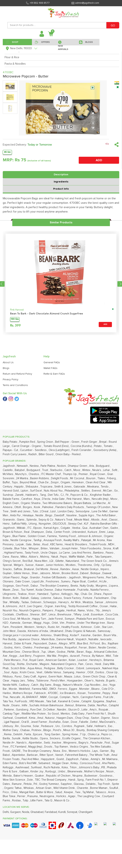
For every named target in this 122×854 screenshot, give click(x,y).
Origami (66, 482)
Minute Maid (82, 519)
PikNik (71, 651)
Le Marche (100, 503)
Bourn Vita (110, 635)
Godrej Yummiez (49, 784)
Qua (85, 528)
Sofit (115, 470)
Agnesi (42, 676)
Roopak (104, 709)
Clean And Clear (96, 482)
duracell (75, 655)
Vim (62, 622)
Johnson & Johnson (90, 536)
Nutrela (100, 680)
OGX (90, 672)
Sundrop (8, 495)
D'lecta (46, 499)
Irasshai (86, 635)
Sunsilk (16, 738)
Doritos (100, 672)
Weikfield (25, 689)
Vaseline (71, 515)
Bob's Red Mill (28, 763)
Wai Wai (52, 655)
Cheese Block (31, 651)
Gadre (114, 528)
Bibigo (47, 730)
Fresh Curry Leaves (15, 454)
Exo (110, 726)
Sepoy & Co (46, 519)
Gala (29, 544)
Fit (67, 495)
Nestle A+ (9, 742)
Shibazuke (32, 486)
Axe (5, 655)
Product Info (61, 189)
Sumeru (66, 581)
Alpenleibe (19, 755)
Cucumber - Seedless (33, 450)
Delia (49, 532)
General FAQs (51, 362)
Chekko (28, 647)
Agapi (72, 796)
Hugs (46, 622)
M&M (43, 697)
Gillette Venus (53, 672)
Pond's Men (58, 680)
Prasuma (32, 796)
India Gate (58, 499)
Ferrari (83, 647)
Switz (47, 742)
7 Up (83, 734)
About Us (8, 362)
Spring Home (70, 734)
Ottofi (18, 507)
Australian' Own (99, 528)
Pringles (63, 655)
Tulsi (35, 511)
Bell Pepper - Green (67, 441)
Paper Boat (79, 581)
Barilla (7, 738)
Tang (43, 495)
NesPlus (102, 705)
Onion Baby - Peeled (68, 454)
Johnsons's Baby (89, 767)
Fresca (86, 655)
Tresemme (94, 693)
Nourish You (10, 610)
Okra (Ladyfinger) (59, 450)
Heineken (78, 482)
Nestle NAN (10, 684)
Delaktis (91, 784)
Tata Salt (51, 701)
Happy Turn (39, 618)
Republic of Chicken (58, 775)
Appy (15, 672)
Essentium (97, 614)
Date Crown (22, 581)
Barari (80, 651)
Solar (36, 726)
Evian (66, 722)
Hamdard (43, 594)
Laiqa (110, 532)
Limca (52, 614)
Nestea (34, 466)
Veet (40, 672)
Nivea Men (41, 561)
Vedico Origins (79, 746)
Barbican (32, 755)
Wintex (86, 470)
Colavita (8, 548)
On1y (97, 565)
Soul (7, 672)
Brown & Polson (13, 532)
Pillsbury (8, 676)
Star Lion (107, 627)
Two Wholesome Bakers (57, 503)
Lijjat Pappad (12, 722)
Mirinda (7, 775)
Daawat (107, 573)
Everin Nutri (56, 676)
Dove (74, 722)
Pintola (28, 784)
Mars (87, 499)
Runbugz (51, 771)
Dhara (98, 594)
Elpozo (37, 528)
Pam (81, 664)
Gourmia (26, 726)
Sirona (107, 548)
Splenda (31, 519)
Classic (114, 519)
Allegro (63, 643)
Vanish (59, 755)
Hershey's (95, 660)
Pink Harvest (17, 310)
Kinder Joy (37, 771)
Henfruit (71, 610)
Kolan (72, 660)
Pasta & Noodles (15, 63)
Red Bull (28, 561)
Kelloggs (8, 767)
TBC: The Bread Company (51, 779)
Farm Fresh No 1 (96, 713)
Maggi (38, 622)
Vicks (90, 610)
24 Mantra (22, 478)
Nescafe (15, 697)
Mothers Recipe (23, 693)
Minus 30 (69, 730)
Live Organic (35, 606)
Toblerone (42, 680)
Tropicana (46, 486)
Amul (40, 718)
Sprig (80, 779)
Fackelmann (102, 598)
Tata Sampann (103, 556)
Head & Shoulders (76, 544)
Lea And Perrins (82, 552)
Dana (6, 556)
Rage (25, 577)
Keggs (13, 655)
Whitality (15, 602)
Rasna (15, 556)
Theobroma (85, 565)
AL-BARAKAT (30, 697)
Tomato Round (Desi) (56, 446)
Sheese (35, 614)
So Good (53, 713)
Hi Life (103, 581)
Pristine (71, 622)
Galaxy (35, 598)
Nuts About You (53, 490)
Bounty (81, 730)
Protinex (37, 730)
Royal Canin (36, 660)
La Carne (65, 552)
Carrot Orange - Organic (27, 446)
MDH (111, 544)
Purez (18, 676)
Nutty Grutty (87, 585)
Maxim (7, 589)
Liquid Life (38, 581)
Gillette (59, 561)
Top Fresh (104, 784)
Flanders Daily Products (70, 507)
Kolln (16, 598)
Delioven (36, 602)
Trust (45, 470)
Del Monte (42, 569)
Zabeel (84, 573)
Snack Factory (73, 598)
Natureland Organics (64, 664)
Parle (90, 556)
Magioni (45, 664)
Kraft (116, 548)
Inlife (25, 705)
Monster (84, 689)
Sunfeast (36, 767)
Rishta (21, 664)
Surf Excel (36, 490)
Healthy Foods (70, 627)
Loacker (82, 660)
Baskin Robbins (40, 478)
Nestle (39, 515)
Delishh (18, 734)
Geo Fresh (22, 585)
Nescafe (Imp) (100, 499)
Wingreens (70, 742)
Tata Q (48, 800)
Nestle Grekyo (90, 569)
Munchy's (21, 474)
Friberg (111, 478)
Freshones (53, 581)
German (27, 622)
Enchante (32, 664)
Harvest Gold (11, 490)
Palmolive (48, 507)
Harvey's (64, 602)
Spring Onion (45, 441)
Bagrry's (84, 742)
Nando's (22, 742)
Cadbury (24, 684)
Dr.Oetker (49, 709)
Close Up (112, 672)
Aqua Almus (35, 668)
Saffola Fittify (19, 523)
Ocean (104, 606)
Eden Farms (10, 763)
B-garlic (111, 680)
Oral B (25, 722)
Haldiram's (32, 495)
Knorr (32, 594)
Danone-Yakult (65, 639)
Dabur (35, 585)
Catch (68, 470)
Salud (59, 792)
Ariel (104, 519)
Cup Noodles (92, 684)
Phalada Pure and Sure (90, 618)
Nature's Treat (64, 519)
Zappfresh (72, 759)
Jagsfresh (9, 466)
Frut (25, 660)
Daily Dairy (78, 713)
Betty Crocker (66, 668)
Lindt (86, 614)
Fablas (85, 759)
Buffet (6, 482)
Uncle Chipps (49, 552)
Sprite (115, 784)
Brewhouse (64, 614)
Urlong (33, 523)
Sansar (99, 602)
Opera (44, 738)
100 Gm (15, 319)
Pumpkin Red (27, 441)
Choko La (94, 734)
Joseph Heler (70, 548)
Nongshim (45, 523)
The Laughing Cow (89, 796)
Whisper (34, 548)
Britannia (81, 705)
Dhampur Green (78, 466)
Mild (109, 655)
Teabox (22, 594)
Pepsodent (40, 643)
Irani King (61, 606)
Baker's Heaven (24, 775)
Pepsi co (107, 734)
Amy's (93, 709)
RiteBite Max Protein (34, 713)
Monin (56, 573)
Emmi (102, 532)
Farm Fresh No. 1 (96, 779)
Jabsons (45, 573)
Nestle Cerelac (107, 647)
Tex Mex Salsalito (101, 746)
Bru (104, 643)
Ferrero (63, 689)
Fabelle (84, 722)
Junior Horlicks (55, 565)
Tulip (26, 800)
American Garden (56, 660)
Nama (81, 610)
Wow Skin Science (14, 779)
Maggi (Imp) (35, 746)
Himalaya (28, 515)
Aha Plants (108, 763)
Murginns (102, 585)
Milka (24, 556)
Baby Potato (10, 441)
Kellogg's (67, 594)
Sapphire (66, 784)
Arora (112, 792)
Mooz (77, 470)
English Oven (11, 503)
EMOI (53, 689)
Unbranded (79, 532)
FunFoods (21, 701)
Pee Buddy (10, 639)
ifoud (45, 544)
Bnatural (29, 569)
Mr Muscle (24, 618)
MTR (73, 643)
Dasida (22, 631)
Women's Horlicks (80, 751)
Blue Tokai (9, 796)
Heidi (98, 664)
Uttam (51, 651)
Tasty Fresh (32, 552)
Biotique (95, 573)
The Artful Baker (106, 515)
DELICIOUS (60, 523)
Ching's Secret (12, 561)
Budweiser (91, 775)
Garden (97, 635)
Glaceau (79, 784)
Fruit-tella (83, 589)
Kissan (82, 693)
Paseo (110, 552)
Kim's (17, 647)
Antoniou (46, 635)
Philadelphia (72, 490)
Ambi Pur (15, 515)
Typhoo (55, 594)
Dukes (53, 643)
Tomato (108, 446)
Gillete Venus (22, 573)
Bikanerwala (75, 771)
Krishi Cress (27, 672)
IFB (103, 767)
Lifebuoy (8, 726)
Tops (15, 482)
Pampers (48, 610)
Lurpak (20, 544)
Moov (114, 499)
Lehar (107, 470)
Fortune (88, 598)
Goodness (106, 775)
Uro (58, 726)
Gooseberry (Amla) (105, 450)
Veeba (76, 528)
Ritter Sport (47, 755)
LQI (51, 561)
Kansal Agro (51, 528)
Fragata (60, 610)
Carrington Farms (91, 697)
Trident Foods (98, 544)
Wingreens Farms (94, 577)
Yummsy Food (67, 536)
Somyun (70, 618)
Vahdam (55, 548)
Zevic (16, 589)
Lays (95, 751)
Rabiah (25, 598)
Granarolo (9, 519)
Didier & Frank (23, 643)
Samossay (104, 631)
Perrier (21, 796)
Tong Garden (52, 734)
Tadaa (25, 602)
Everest (97, 490)
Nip (77, 594)
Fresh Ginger (89, 441)
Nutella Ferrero (99, 589)
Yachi (75, 697)
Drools (48, 746)
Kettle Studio (31, 738)
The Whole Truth (99, 755)
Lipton (25, 490)
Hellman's (100, 726)
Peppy (107, 693)
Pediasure (47, 726)
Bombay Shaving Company (103, 730)
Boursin (91, 478)
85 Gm (7, 152)
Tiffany (77, 614)
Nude (6, 705)
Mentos (66, 713)
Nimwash (22, 466)
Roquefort (71, 647)
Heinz (6, 523)
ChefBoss (22, 614)
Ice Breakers (68, 693)
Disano (16, 705)
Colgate (66, 528)
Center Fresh (62, 532)
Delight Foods (60, 478)
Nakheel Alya (110, 668)
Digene (106, 718)
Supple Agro (87, 515)
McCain (108, 490)
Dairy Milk (109, 664)
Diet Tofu (53, 495)
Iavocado (106, 639)
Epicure (38, 734)
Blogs (6, 368)
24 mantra (57, 647)
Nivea (57, 751)
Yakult (55, 556)
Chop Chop (82, 718)
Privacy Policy (10, 379)
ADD (99, 160)
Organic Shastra (31, 503)
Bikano (95, 689)
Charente (83, 788)
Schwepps (50, 602)
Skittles (86, 490)
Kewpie (69, 792)
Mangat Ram (27, 792)
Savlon (95, 718)
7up (44, 651)
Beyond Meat (28, 482)
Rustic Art (54, 627)
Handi (72, 779)
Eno (64, 751)
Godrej (8, 647)
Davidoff (59, 515)
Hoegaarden (75, 680)
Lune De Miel (100, 511)
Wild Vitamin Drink (64, 788)
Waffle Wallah (77, 556)
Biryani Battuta (83, 503)
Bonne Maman (99, 788)
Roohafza (55, 722)
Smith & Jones (63, 486)
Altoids (95, 519)
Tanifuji (37, 540)
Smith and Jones (20, 511)
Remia (8, 734)
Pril (36, 784)
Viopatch (81, 639)
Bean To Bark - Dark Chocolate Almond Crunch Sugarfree (46, 313)
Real (27, 532)
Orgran (49, 606)
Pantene (9, 709)
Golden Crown (37, 536)
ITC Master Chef (51, 474)
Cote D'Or (108, 689)
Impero (105, 569)
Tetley (31, 680)
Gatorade (80, 486)
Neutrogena (47, 796)
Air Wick (76, 602)
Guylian (7, 573)
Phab (6, 668)
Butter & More (45, 792)
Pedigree (50, 668)
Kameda (15, 622)
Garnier (105, 751)
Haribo (7, 693)
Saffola (18, 569)
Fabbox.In (40, 693)
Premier (84, 474)
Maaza (68, 676)
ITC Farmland (18, 746)
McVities (8, 474)
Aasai (76, 569)
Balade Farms (11, 499)
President (17, 627)
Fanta (28, 734)
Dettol (94, 722)
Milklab (21, 528)
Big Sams (46, 684)
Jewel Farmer (39, 722)
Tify (97, 610)
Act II (22, 606)
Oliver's (89, 680)
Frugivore (39, 655)
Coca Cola (112, 614)
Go (116, 490)
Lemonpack (93, 668)
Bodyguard (103, 466)
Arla (92, 466)
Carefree (27, 499)
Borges (28, 507)
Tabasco (101, 792)
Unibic (62, 771)
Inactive (57, 742)
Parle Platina (48, 466)
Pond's (57, 730)
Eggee (73, 689)
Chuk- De (87, 594)
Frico (6, 792)
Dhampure (38, 532)
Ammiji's (96, 759)
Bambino (98, 552)
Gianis (21, 519)
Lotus (77, 676)
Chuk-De (43, 482)
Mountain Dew (12, 651)
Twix (78, 792)
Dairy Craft (30, 676)
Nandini (62, 709)
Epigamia (99, 701)
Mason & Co (62, 800)
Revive (54, 569)
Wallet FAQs (50, 368)
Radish (32, 454)
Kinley (75, 763)
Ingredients (61, 181)
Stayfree (111, 701)
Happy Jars (18, 680)
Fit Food (95, 643)
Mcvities (71, 565)
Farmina (52, 536)
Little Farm (36, 800)
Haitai (113, 606)
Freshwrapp (42, 647)
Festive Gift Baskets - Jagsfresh (61, 577)
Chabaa (25, 730)
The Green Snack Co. (94, 561)
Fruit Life (108, 697)
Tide (115, 655)
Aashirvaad (22, 767)
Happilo (19, 486)
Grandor (35, 577)
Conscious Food (90, 763)
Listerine (46, 598)
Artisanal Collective (106, 651)
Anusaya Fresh (52, 540)
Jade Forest (55, 618)
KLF (86, 523)
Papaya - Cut (11, 450)
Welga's (19, 565)
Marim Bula (48, 639)
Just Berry (25, 655)
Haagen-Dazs (65, 718)
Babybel (20, 470)
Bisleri (93, 647)
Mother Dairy (11, 730)
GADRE (16, 751)
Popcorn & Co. (79, 495)
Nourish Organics (30, 610)
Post (108, 742)
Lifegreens (10, 594)
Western (29, 627)
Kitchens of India (38, 631)
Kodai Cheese (45, 589)
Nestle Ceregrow (21, 540)
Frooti (6, 751)
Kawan (40, 565)
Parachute (96, 742)
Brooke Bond (70, 573)
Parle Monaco (12, 660)
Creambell (21, 718)
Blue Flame (19, 536)
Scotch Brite (18, 668)
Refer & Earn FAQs (54, 374)
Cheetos (34, 474)
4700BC (53, 693)
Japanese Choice (29, 639)
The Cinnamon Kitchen (97, 738)
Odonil (80, 668)
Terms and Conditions (15, 385)
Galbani (24, 771)
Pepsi (64, 556)
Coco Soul (9, 618)
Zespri (55, 482)
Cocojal (53, 697)
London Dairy (66, 511)
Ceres (89, 664)
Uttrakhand (57, 631)
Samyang (69, 672)
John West (9, 631)
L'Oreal (44, 511)
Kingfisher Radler (101, 495)
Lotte (84, 709)
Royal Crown (98, 474)
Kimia (32, 718)
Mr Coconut (77, 478)
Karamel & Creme (69, 701)
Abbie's (34, 556)
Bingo (49, 515)
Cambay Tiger (11, 713)
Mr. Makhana (110, 759)
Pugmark (79, 726)
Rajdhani (113, 643)
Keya (37, 499)
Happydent (48, 759)
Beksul (69, 705)
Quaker (40, 775)
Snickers (55, 738)
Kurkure (93, 532)
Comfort (93, 581)
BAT (44, 614)
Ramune (17, 784)
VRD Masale (37, 701)
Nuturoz (50, 718)
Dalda (92, 705)
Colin (97, 627)
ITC (29, 528)
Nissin (110, 771)
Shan (35, 573)
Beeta (75, 585)
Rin (17, 726)
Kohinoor (87, 627)
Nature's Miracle (73, 684)
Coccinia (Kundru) (82, 446)
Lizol (53, 511)
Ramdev (65, 569)
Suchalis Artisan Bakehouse (46, 705)
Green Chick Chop (94, 676)
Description (61, 174)
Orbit (55, 622)
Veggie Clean (60, 763)
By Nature (98, 655)
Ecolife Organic (72, 738)
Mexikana (93, 486)
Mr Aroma (99, 540)
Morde (13, 689)
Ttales (101, 478)
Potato (98, 446)
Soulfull (114, 788)
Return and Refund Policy (17, 374)
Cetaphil (86, 701)
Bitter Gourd (46, 454)
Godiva (61, 651)
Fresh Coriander (82, 450)
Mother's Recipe (94, 771)
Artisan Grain (44, 788)
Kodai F (75, 635)
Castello (8, 470)
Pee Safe (112, 577)
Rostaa (16, 800)
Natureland (73, 561)
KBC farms (56, 544)
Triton (73, 767)
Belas (37, 544)
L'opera (114, 585)
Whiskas (28, 788)
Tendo (105, 486)
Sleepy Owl (75, 523)
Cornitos (67, 726)
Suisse (29, 565)
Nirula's (97, 470)
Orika (14, 792)
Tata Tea (8, 701)
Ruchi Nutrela (52, 767)
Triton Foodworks (91, 548)
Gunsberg (22, 709)
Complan (65, 697)
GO (113, 25)
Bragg (57, 684)
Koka (65, 767)
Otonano (8, 581)
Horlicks (61, 796)
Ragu (89, 651)
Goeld (60, 759)
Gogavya (8, 585)
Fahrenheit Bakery (76, 755)
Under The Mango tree (91, 622)
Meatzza (88, 602)
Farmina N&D (40, 689)
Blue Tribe (20, 548)
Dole (30, 779)
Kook (37, 507)
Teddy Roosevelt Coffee (83, 606)
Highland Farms (13, 552)
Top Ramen (61, 746)
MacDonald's (107, 722)
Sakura (57, 598)
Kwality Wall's (72, 540)
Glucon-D (74, 709)
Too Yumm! (27, 589)
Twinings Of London (98, 507)
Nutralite (93, 639)
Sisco (115, 718)
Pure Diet (36, 709)
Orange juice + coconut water (21, 635)
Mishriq (45, 556)
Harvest (8, 643)
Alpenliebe (36, 742)
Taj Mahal (88, 792)
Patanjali (86, 540)
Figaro (7, 536)
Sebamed (44, 763)
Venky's (41, 627)
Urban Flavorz (11, 577)
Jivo (105, 684)
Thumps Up (70, 474)
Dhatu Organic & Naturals (80, 631)
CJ (62, 495)
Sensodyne (83, 511)
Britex (44, 548)
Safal (90, 726)
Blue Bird (83, 643)
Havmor (81, 672)
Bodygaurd (34, 470)
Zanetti (19, 495)
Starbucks (56, 470)
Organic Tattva (13, 788)
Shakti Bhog (61, 635)
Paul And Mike (31, 759)
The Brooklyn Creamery (54, 585)
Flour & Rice (12, 57)
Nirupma (77, 775)
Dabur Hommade (65, 589)
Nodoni (62, 466)
